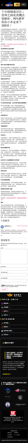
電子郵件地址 (4, 272)
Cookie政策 (17, 434)
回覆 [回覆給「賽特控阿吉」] (1, 235)
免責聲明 (16, 432)
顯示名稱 (3, 266)
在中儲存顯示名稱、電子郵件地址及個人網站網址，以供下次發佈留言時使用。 (13, 286)
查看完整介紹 (7, 374)
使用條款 (9, 434)
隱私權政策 (10, 437)
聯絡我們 (9, 432)
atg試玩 (20, 230)
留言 (2, 248)
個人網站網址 (4, 278)
